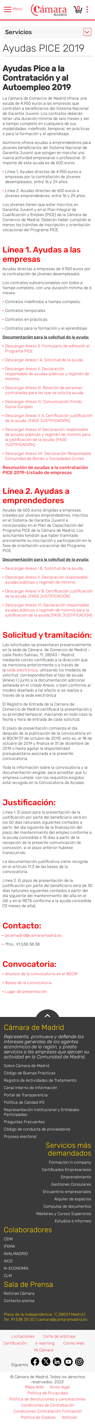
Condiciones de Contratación (47, 1405)
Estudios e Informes (73, 1221)
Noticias (69, 1417)
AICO (8, 1261)
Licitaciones (23, 1336)
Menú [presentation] (13, 9)
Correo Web (73, 1343)
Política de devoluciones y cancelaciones (47, 1399)
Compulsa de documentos (67, 1206)
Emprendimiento (76, 1177)
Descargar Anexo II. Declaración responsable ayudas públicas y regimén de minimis (46, 580)
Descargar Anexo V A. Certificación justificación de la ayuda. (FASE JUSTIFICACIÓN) (48, 418)
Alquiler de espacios (72, 1199)
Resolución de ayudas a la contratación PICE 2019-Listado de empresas (45, 470)
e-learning (44, 1343)
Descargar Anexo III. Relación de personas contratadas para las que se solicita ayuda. (44, 390)
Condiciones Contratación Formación (47, 1411)
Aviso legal (60, 1387)
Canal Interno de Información (30, 1087)
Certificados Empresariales (66, 1169)
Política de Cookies (38, 1417)
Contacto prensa (19, 1300)
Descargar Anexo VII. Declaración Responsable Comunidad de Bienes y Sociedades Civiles (48, 456)
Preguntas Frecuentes (24, 1121)
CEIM (8, 1239)
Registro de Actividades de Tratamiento (40, 1080)
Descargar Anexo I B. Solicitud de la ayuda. (44, 568)
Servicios (18, 32)
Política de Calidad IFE (24, 1102)
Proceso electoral (20, 1136)
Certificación (15, 1343)
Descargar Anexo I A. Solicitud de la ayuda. (44, 359)
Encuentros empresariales (67, 1191)
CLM (8, 1275)
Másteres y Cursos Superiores (63, 1213)
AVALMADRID (16, 1253)
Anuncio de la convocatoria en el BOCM (41, 973)
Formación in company (70, 1162)
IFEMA (9, 1246)
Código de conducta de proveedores (37, 1129)
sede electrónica (22, 670)
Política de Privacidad (47, 1393)
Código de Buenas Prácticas (29, 1073)
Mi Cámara (43, 1350)
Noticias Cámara (19, 1293)
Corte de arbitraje (59, 1336)
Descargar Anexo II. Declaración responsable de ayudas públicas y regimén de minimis (47, 373)
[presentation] (87, 10)
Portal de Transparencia (26, 1095)
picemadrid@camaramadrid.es (33, 935)
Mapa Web (34, 1387)
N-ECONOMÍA (16, 1268)
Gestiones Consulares (71, 1184)
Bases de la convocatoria (28, 982)
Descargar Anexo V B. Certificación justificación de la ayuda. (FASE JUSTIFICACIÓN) (48, 594)
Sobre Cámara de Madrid (26, 1065)
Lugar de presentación (26, 991)
